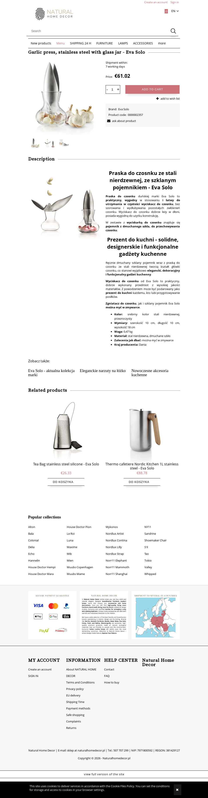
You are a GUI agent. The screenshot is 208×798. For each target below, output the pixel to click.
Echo (31, 548)
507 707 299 (120, 745)
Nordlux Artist (115, 528)
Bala (31, 528)
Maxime (72, 541)
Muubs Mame (76, 568)
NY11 (147, 521)
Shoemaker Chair (155, 535)
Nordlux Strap (115, 548)
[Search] (173, 31)
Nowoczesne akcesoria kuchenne (149, 372)
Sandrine (150, 528)
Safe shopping (75, 709)
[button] (121, 121)
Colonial (33, 535)
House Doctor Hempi (42, 561)
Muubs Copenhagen (80, 561)
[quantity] (112, 89)
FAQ (107, 670)
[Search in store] (98, 31)
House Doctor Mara (41, 568)
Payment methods (78, 703)
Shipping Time (75, 696)
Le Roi (71, 528)
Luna (70, 535)
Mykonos (112, 521)
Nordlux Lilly (114, 541)
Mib (69, 548)
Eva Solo (123, 109)
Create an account (40, 664)
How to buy (111, 677)
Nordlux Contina (116, 535)
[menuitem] (41, 43)
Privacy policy (75, 683)
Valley (148, 561)
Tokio (148, 555)
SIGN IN (33, 670)
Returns (71, 722)
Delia (31, 541)
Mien (70, 555)
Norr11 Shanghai (116, 568)
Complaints (73, 716)
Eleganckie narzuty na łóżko (103, 370)
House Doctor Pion (79, 521)
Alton (31, 521)
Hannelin (34, 555)
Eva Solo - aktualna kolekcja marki (51, 372)
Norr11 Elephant (116, 555)
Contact (109, 664)
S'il (146, 541)
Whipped (150, 568)
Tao (146, 548)
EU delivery (73, 690)
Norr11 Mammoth (117, 561)
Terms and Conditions (80, 677)
